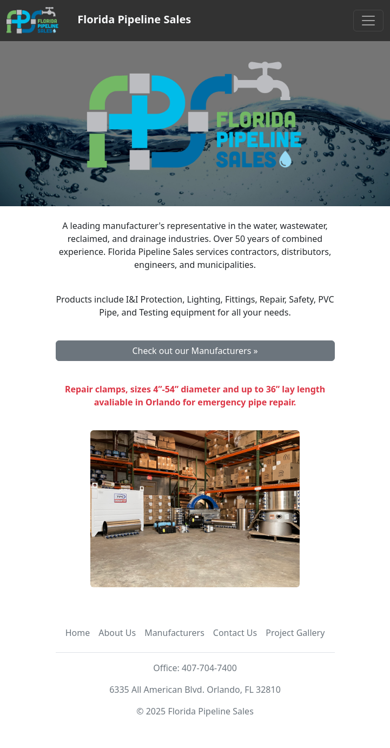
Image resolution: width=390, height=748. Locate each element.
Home (77, 633)
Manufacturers (174, 633)
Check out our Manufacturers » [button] (194, 351)
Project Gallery (295, 633)
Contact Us (235, 633)
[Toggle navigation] (368, 20)
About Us (117, 633)
